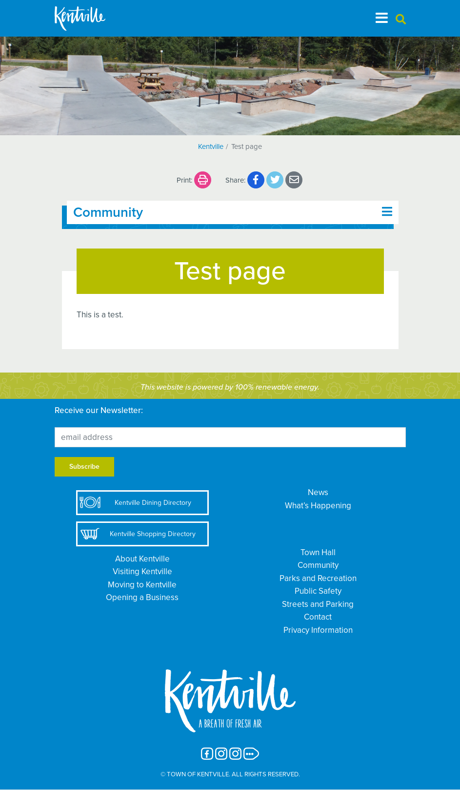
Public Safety (318, 591)
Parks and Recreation (318, 578)
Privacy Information (318, 630)
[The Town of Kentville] (92, 18)
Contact (318, 617)
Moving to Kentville (142, 585)
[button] (401, 19)
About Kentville (142, 559)
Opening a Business (142, 597)
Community (318, 565)
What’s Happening (318, 505)
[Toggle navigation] (382, 18)
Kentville (210, 146)
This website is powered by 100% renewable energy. (230, 387)
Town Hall (318, 552)
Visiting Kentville (142, 571)
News (318, 492)
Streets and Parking (318, 604)
